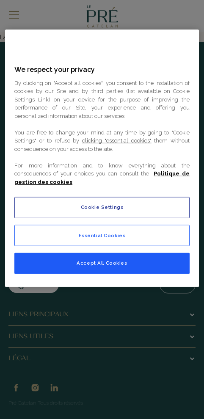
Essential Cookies (102, 235)
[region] (102, 158)
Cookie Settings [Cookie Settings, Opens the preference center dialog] (102, 207)
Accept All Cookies (102, 263)
